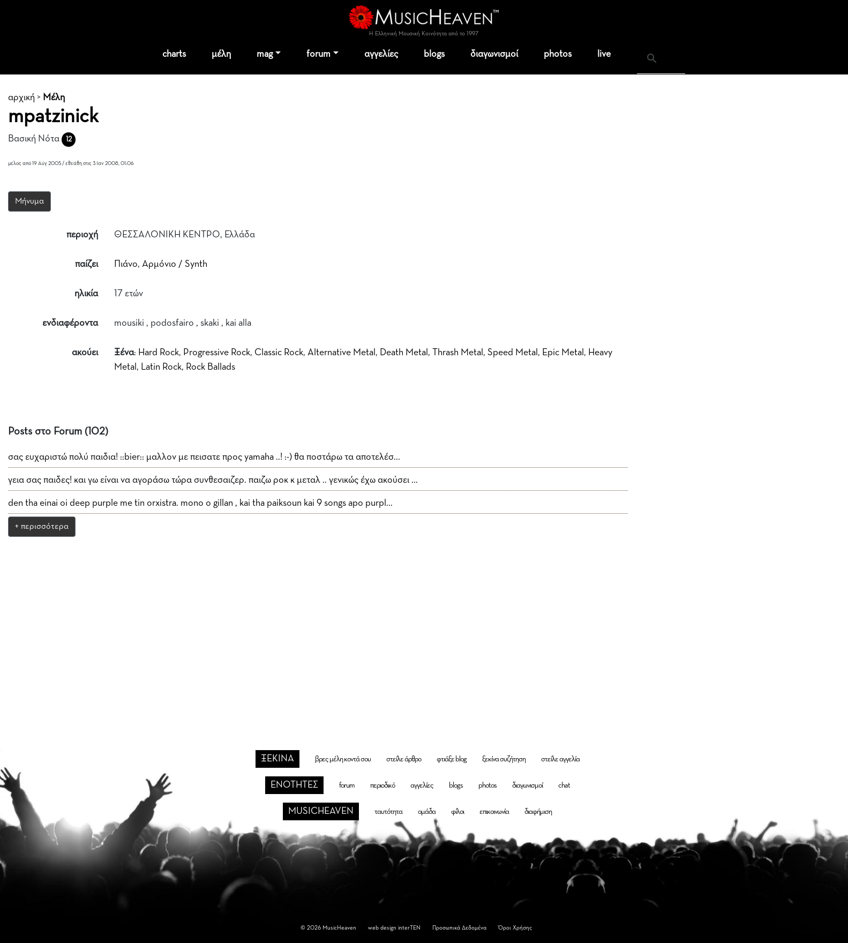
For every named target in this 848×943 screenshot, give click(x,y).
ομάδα (427, 811)
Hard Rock (158, 352)
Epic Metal (563, 352)
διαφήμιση (538, 811)
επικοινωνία (494, 811)
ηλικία (86, 293)
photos (558, 54)
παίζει (86, 264)
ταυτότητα (388, 811)
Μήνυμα (29, 201)
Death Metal (404, 352)
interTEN (409, 928)
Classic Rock (278, 352)
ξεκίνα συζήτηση (504, 759)
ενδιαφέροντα (70, 323)
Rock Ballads (210, 367)
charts (174, 54)
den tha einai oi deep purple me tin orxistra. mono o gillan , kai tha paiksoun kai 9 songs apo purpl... (200, 503)
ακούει (85, 352)
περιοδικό (382, 785)
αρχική (21, 97)
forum (318, 54)
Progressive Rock (216, 352)
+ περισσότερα (42, 526)
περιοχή (82, 235)
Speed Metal (512, 352)
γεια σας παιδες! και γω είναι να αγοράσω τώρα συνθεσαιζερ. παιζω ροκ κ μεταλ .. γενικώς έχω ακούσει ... (213, 480)
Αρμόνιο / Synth (174, 264)
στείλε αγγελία (560, 759)
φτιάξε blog (452, 759)
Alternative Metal (341, 352)
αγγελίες (381, 54)
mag (265, 54)
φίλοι (457, 811)
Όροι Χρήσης (515, 928)
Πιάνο (126, 264)
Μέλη (54, 97)
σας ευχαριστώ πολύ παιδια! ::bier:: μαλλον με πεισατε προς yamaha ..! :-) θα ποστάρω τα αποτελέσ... (204, 457)
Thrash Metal (457, 352)
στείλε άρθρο (403, 759)
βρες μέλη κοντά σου (343, 759)
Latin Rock (161, 367)
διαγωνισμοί (494, 54)
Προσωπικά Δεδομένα (459, 928)
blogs (434, 54)
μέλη (221, 54)
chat (564, 785)
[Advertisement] (424, 625)
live (604, 54)
